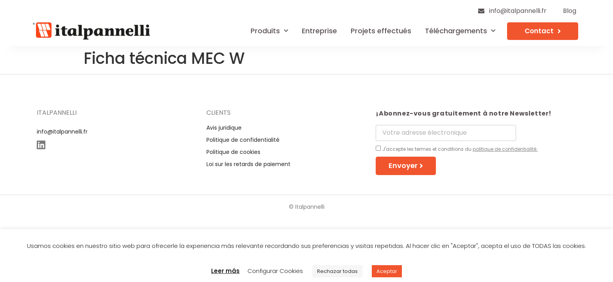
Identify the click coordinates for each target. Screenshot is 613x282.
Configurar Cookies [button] (275, 271)
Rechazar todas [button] (337, 271)
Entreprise (319, 31)
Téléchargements (460, 31)
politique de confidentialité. (505, 149)
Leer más (225, 271)
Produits (269, 31)
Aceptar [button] (386, 271)
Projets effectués (381, 31)
